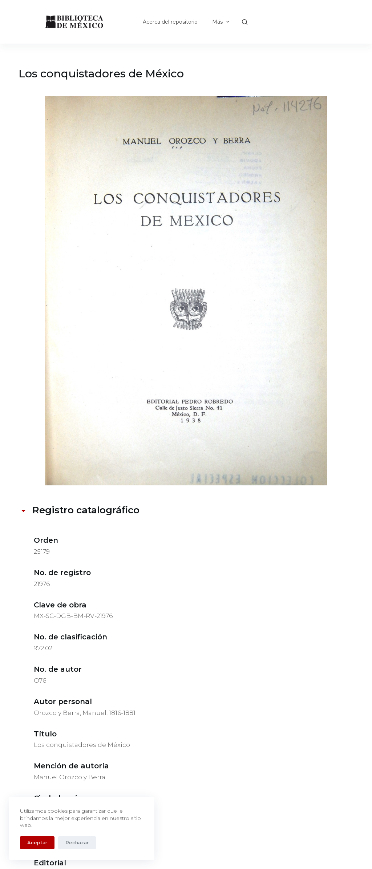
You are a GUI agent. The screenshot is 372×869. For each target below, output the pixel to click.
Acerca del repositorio (170, 22)
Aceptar (37, 842)
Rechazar (77, 842)
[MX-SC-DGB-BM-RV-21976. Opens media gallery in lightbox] (186, 290)
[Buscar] (244, 22)
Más (222, 21)
